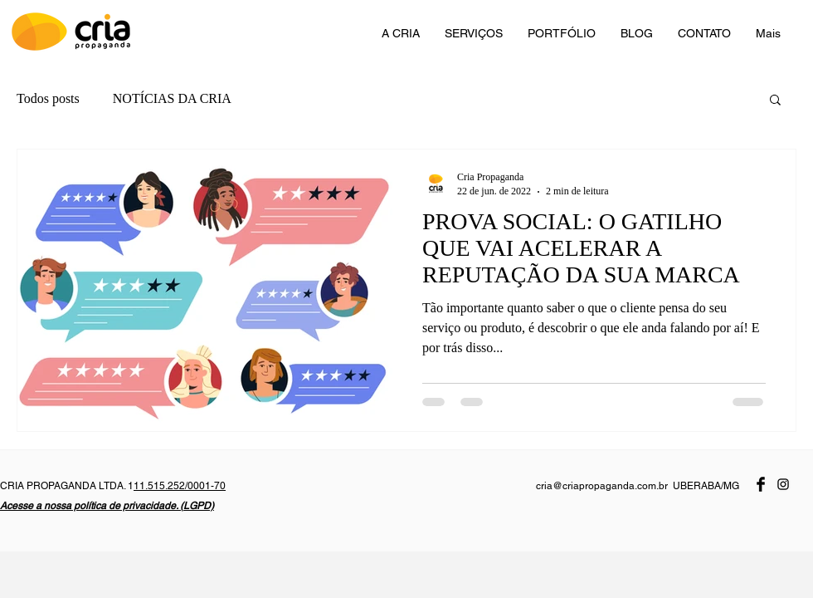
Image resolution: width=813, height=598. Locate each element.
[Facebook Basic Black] (760, 484)
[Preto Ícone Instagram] (783, 484)
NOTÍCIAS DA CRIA (172, 98)
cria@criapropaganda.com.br (602, 486)
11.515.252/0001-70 (180, 486)
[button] (775, 101)
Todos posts (48, 98)
